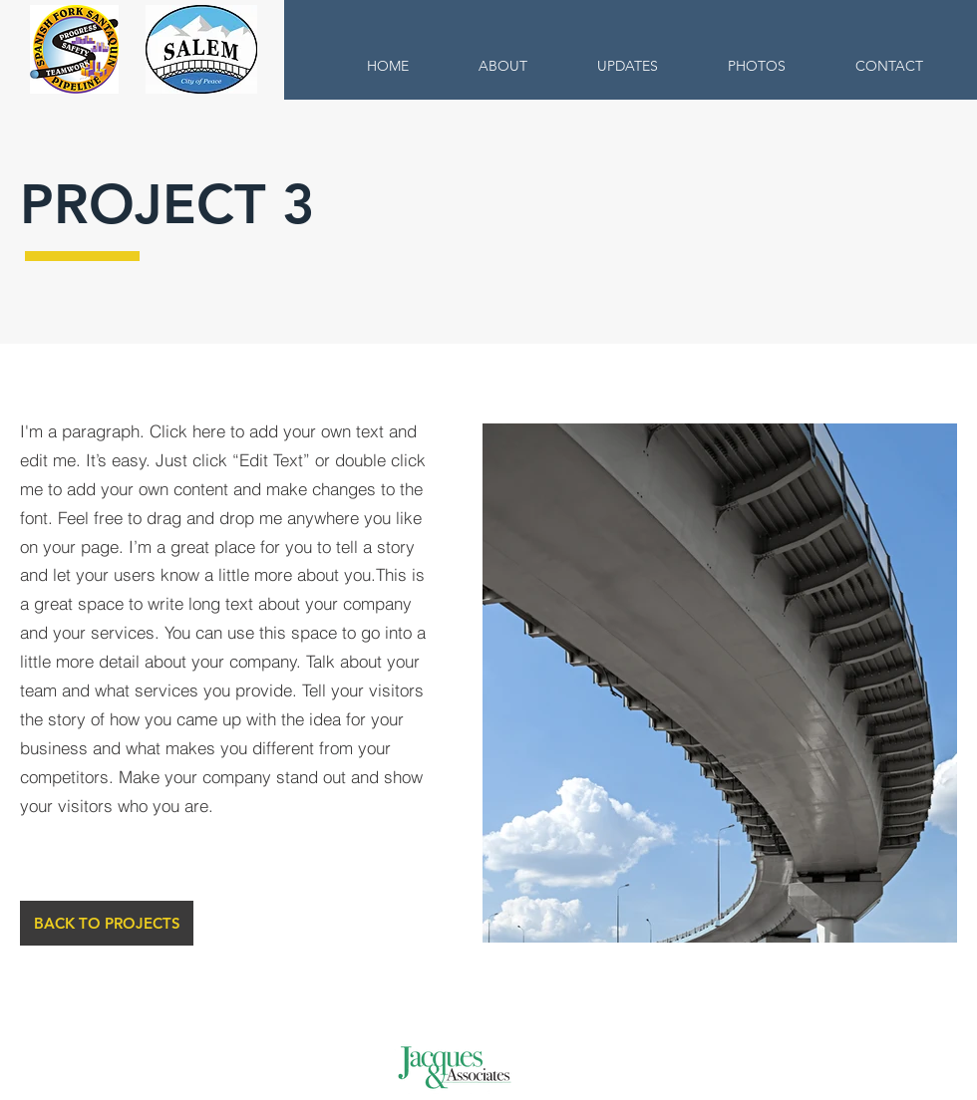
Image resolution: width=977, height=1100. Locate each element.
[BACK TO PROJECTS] (106, 923)
